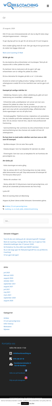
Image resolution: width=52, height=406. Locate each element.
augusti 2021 (8, 286)
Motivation (8, 326)
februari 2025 (9, 275)
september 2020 (10, 298)
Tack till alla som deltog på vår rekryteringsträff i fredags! (24, 239)
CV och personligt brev (19, 206)
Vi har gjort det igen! (11, 255)
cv (12, 209)
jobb (21, 209)
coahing (8, 209)
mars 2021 (7, 295)
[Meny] (48, 5)
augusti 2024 (8, 278)
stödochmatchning (31, 209)
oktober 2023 (8, 281)
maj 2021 (7, 292)
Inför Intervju (8, 324)
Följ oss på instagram (18, 378)
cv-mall (16, 209)
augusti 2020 (8, 301)
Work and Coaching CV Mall (13, 53)
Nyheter (7, 329)
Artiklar (7, 206)
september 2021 (10, 284)
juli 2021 (7, 289)
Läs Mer (31, 403)
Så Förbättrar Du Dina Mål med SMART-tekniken (21, 247)
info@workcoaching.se (22, 353)
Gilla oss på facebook (18, 371)
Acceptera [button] (25, 403)
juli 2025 (7, 272)
